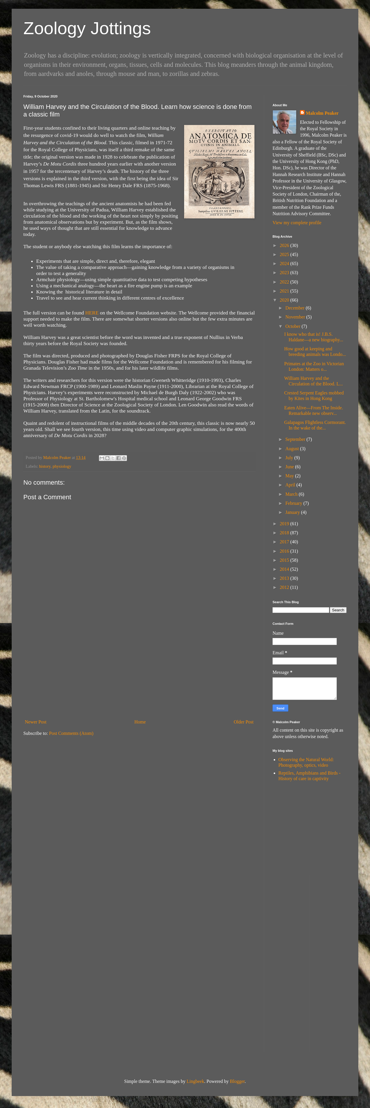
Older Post (244, 721)
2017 (285, 541)
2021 (285, 290)
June (290, 466)
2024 (285, 263)
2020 (285, 300)
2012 (285, 587)
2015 (285, 560)
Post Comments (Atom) (71, 733)
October (293, 326)
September (295, 439)
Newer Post (35, 721)
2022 (285, 281)
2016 (285, 551)
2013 (285, 578)
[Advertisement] (139, 672)
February (294, 503)
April (290, 484)
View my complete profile (297, 222)
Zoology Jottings (87, 28)
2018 (285, 532)
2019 (285, 523)
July (289, 457)
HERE (92, 313)
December (295, 307)
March (292, 494)
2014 (285, 569)
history (44, 466)
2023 (285, 272)
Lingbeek (195, 1081)
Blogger (237, 1081)
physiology (62, 466)
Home (140, 721)
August (292, 448)
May (290, 475)
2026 (285, 245)
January (293, 512)
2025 (285, 254)
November (295, 316)
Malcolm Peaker (322, 113)
